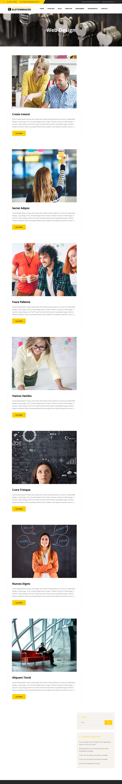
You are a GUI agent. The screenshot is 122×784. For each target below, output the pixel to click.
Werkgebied (94, 747)
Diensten (105, 743)
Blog (91, 743)
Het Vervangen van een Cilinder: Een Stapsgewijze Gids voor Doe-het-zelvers (98, 87)
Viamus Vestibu (22, 396)
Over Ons (105, 739)
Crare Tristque (22, 490)
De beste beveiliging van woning (97, 114)
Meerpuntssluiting (40, 747)
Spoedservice (106, 747)
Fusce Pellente (22, 302)
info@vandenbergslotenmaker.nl (27, 764)
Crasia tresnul (21, 114)
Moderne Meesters (74, 774)
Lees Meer (19, 134)
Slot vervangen (39, 739)
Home (92, 739)
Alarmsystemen (40, 751)
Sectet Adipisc (21, 208)
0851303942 (55, 764)
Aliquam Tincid (22, 678)
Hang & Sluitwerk (40, 743)
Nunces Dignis (21, 584)
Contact (92, 751)
